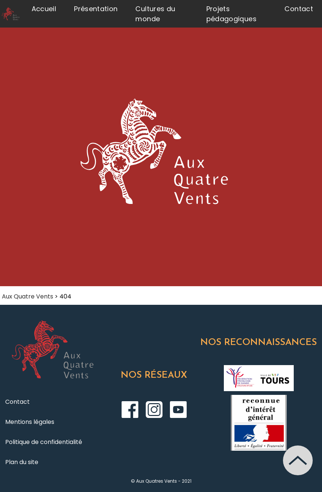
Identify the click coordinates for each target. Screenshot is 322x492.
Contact (298, 8)
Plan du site (21, 462)
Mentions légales (29, 422)
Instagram (154, 409)
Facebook (130, 409)
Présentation (95, 8)
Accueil (44, 8)
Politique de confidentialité (43, 442)
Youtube (178, 409)
